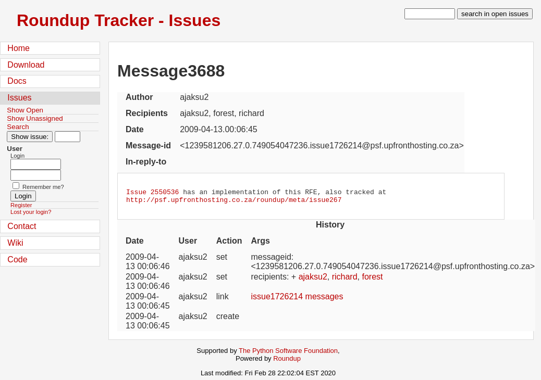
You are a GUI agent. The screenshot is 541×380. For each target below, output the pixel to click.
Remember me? (43, 187)
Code (17, 259)
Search (18, 127)
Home (18, 48)
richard (345, 279)
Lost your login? (30, 212)
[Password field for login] (35, 175)
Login (17, 156)
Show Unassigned (35, 118)
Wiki (15, 242)
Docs (16, 81)
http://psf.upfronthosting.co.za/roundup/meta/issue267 (233, 202)
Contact (21, 226)
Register (21, 205)
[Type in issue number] (67, 136)
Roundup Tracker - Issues (118, 20)
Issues (19, 97)
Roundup (287, 361)
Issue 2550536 (152, 193)
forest (372, 279)
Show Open (25, 110)
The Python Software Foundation (288, 354)
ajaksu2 (313, 279)
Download (25, 64)
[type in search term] (429, 13)
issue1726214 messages (297, 299)
